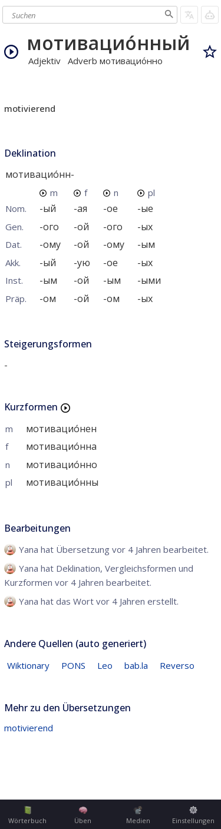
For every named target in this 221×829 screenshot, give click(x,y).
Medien (138, 815)
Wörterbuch (27, 815)
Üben (82, 815)
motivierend (28, 728)
